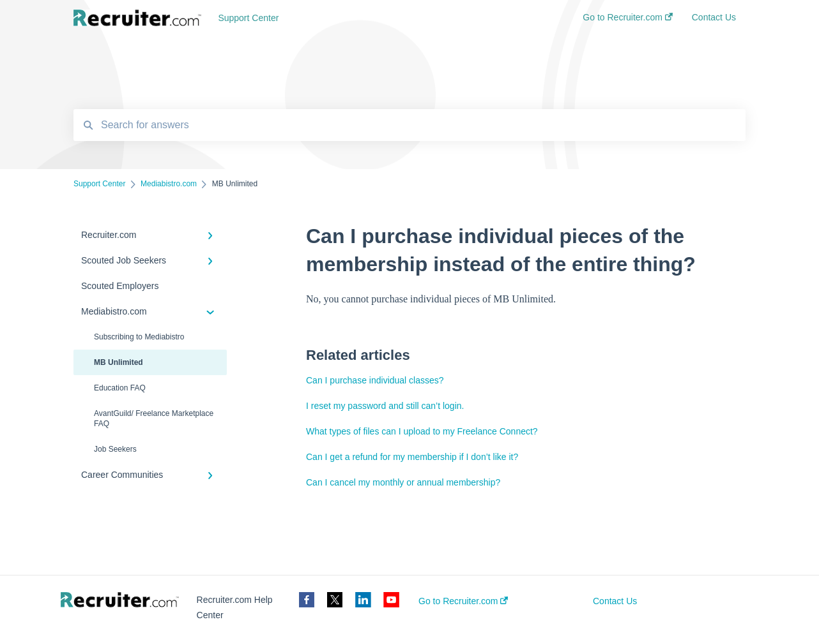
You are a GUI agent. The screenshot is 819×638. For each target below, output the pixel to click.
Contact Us (615, 601)
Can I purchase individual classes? (375, 380)
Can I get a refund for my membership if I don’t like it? (412, 457)
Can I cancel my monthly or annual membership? (403, 482)
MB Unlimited (118, 362)
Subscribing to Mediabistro (139, 336)
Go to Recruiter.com (463, 601)
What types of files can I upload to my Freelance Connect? (422, 431)
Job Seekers (115, 449)
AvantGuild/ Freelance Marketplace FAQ (153, 418)
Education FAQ (120, 387)
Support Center (248, 18)
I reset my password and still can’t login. (385, 406)
